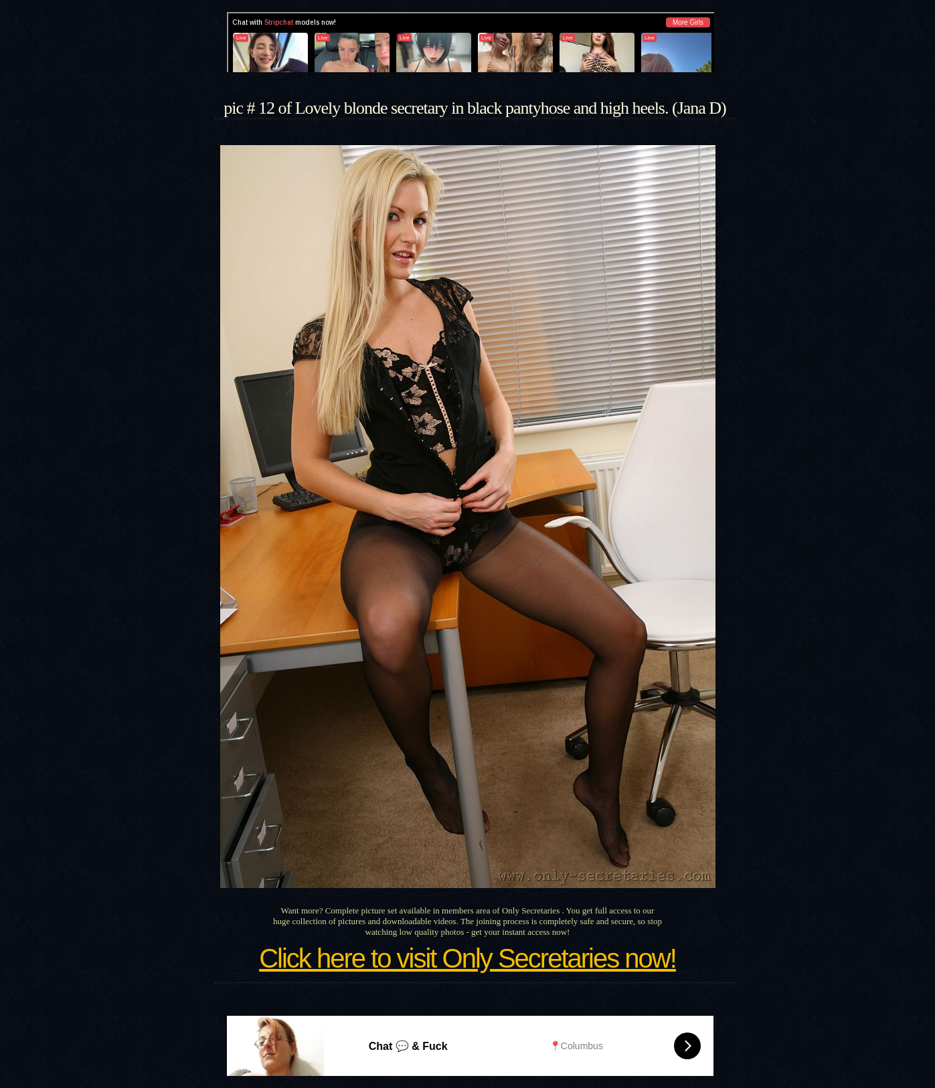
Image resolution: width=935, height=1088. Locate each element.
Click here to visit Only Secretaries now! (467, 958)
